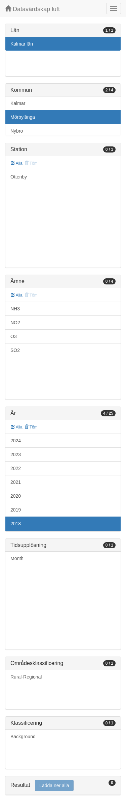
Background (23, 736)
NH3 (15, 308)
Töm (31, 427)
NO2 (15, 322)
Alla (17, 163)
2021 (15, 482)
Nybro (16, 131)
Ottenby (18, 176)
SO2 (15, 350)
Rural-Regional (26, 677)
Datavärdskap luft (32, 8)
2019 (15, 510)
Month (17, 558)
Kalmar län (21, 44)
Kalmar (17, 103)
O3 (13, 336)
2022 (15, 468)
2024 (15, 440)
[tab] (63, 785)
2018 (15, 523)
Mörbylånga (22, 117)
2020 (15, 496)
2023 (15, 454)
